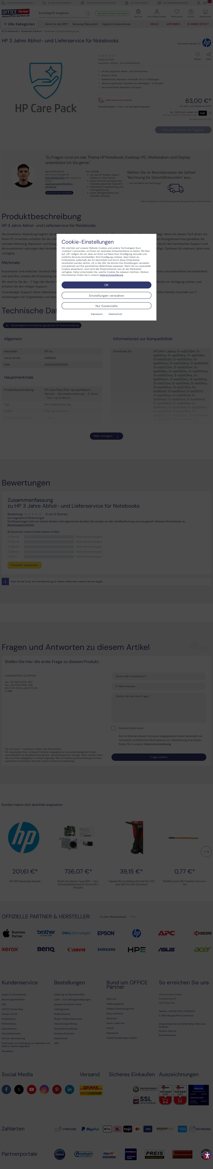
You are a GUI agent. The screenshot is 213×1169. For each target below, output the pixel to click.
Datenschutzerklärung (111, 275)
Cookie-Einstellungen (88, 242)
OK (106, 285)
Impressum (97, 314)
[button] (207, 1155)
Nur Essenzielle (107, 306)
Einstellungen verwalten (106, 296)
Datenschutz (115, 314)
